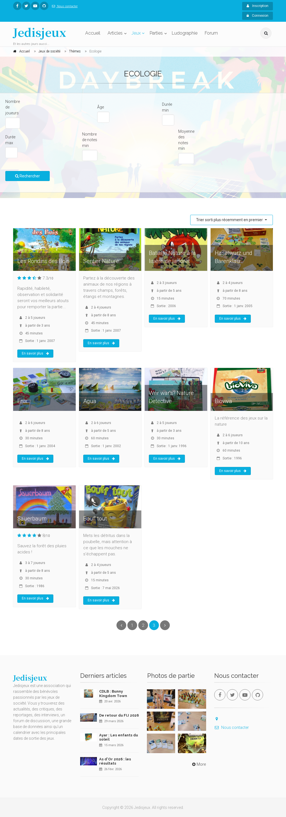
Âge (100, 107)
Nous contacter (64, 6)
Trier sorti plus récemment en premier (230, 220)
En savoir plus (35, 353)
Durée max (10, 140)
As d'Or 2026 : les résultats (115, 761)
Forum (211, 33)
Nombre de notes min (89, 140)
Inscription (257, 6)
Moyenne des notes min (186, 140)
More (198, 764)
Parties (156, 33)
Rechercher (27, 176)
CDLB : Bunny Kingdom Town (113, 693)
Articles (115, 33)
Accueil (92, 33)
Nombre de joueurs (12, 107)
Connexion (257, 16)
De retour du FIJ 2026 (119, 715)
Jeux (136, 33)
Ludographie (184, 33)
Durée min (167, 107)
